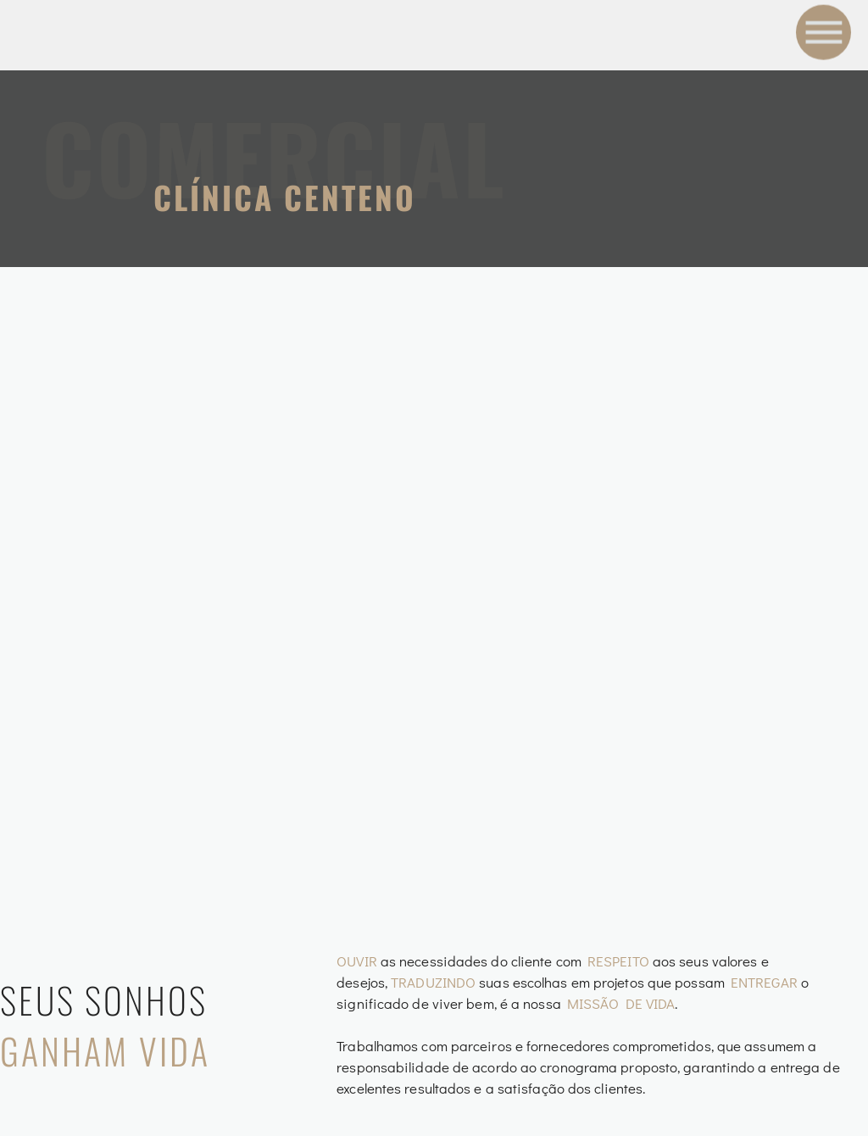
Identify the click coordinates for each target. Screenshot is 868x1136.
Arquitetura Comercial (400, 955)
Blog (613, 958)
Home (614, 865)
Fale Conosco (664, 1005)
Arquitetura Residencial (406, 1002)
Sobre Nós (645, 912)
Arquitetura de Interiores (413, 909)
